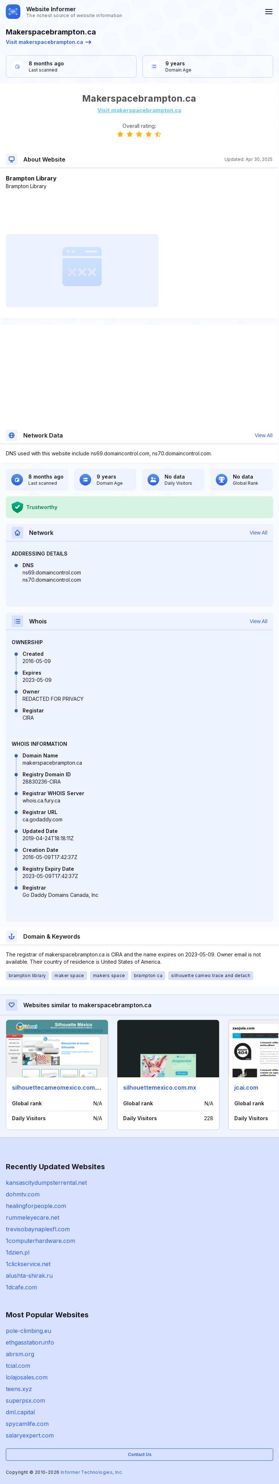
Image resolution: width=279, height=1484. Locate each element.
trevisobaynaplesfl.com (38, 1229)
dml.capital (20, 1412)
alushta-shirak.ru (29, 1275)
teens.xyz (19, 1388)
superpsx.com (25, 1400)
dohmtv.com (23, 1194)
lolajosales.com (27, 1377)
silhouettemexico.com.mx (159, 1087)
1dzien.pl (17, 1252)
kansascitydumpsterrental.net (46, 1182)
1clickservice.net (28, 1264)
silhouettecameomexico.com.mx (58, 1087)
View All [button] (263, 435)
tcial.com (18, 1365)
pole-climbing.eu (28, 1330)
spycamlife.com (27, 1423)
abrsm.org (20, 1354)
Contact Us (139, 1454)
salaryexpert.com (30, 1435)
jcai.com (246, 1087)
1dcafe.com (21, 1287)
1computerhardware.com (40, 1240)
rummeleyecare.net (32, 1217)
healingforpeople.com (36, 1205)
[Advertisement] (139, 212)
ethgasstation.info (30, 1342)
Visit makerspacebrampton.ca (48, 42)
